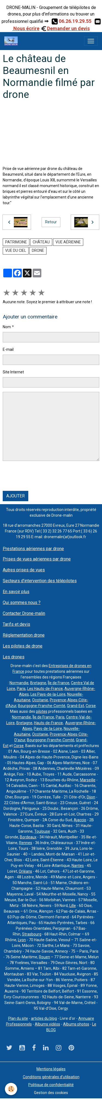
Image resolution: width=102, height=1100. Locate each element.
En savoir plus (16, 591)
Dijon (91, 797)
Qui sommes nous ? (22, 602)
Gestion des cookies (51, 1092)
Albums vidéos (47, 1024)
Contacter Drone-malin (24, 613)
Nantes (78, 865)
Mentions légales (51, 1069)
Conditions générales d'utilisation (51, 1077)
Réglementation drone (24, 635)
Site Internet (13, 372)
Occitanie (40, 700)
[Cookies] (11, 1089)
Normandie (19, 683)
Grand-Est (75, 706)
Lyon (22, 940)
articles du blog (44, 1018)
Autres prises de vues (24, 569)
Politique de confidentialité (51, 1085)
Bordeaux (28, 837)
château (41, 242)
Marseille (87, 780)
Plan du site (18, 1018)
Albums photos (76, 1024)
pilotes (41, 711)
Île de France (58, 683)
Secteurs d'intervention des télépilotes (40, 580)
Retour (51, 222)
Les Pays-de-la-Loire (48, 694)
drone (38, 250)
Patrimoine (16, 242)
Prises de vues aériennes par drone (37, 559)
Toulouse (42, 831)
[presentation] (44, 476)
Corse (91, 706)
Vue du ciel (15, 250)
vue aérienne (68, 242)
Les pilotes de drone (22, 646)
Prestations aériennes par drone (33, 548)
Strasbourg (31, 934)
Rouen (44, 957)
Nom (7, 327)
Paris (21, 688)
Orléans (25, 871)
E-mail (8, 349)
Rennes (25, 843)
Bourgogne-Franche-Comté (41, 706)
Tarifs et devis (16, 624)
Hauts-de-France (48, 723)
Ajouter (15, 495)
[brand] (12, 41)
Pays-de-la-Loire (48, 728)
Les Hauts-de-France (45, 688)
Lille (72, 905)
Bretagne (38, 683)
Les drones (13, 656)
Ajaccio (80, 820)
